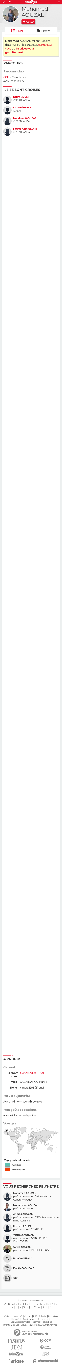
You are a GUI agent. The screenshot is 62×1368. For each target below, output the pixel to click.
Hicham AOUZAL (23, 1226)
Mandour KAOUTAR (24, 118)
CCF (6, 77)
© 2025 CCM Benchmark (46, 1325)
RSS (35, 1316)
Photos (45, 31)
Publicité (42, 1316)
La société (16, 1319)
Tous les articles (29, 1319)
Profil (19, 31)
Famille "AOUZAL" (23, 1268)
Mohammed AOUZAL (25, 1205)
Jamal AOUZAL (22, 1247)
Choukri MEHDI (22, 107)
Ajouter (30, 21)
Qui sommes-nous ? (13, 1316)
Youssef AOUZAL (23, 1235)
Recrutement (44, 1319)
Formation (53, 1316)
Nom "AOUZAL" (22, 1258)
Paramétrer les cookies (42, 1322)
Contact (27, 1316)
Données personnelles (20, 1322)
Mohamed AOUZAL (24, 1193)
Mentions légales (11, 1325)
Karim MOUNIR (21, 97)
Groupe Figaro (27, 1325)
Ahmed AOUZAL (23, 1214)
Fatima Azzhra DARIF (25, 128)
